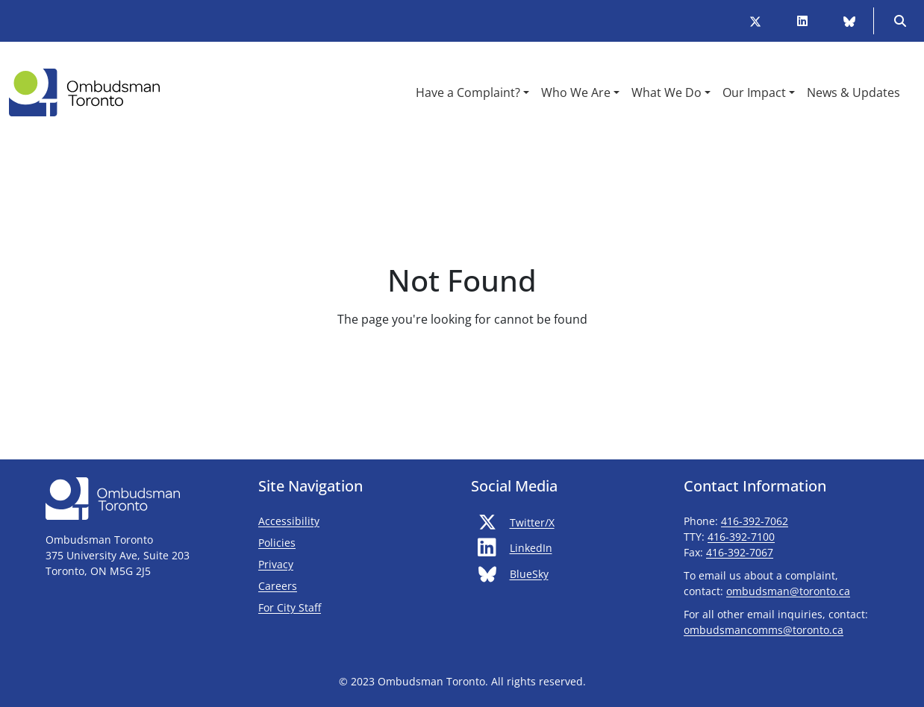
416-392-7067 (739, 552)
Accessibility (288, 521)
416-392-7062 (754, 521)
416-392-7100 (741, 537)
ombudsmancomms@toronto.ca (763, 630)
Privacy (275, 564)
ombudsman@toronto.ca (788, 591)
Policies (277, 542)
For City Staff (333, 607)
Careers (277, 586)
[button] (472, 92)
